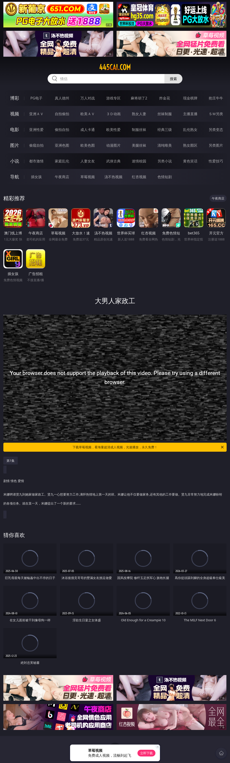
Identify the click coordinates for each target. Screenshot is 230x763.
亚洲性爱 (36, 129)
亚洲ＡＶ (36, 113)
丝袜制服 (164, 113)
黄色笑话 (190, 161)
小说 (14, 161)
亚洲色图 (62, 145)
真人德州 (62, 98)
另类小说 (164, 161)
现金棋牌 (190, 98)
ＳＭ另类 (216, 113)
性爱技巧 (216, 161)
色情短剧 (164, 176)
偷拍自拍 (62, 129)
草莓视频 (87, 176)
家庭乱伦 (62, 161)
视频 (14, 114)
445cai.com (115, 67)
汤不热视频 (113, 176)
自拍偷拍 (62, 113)
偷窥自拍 (36, 145)
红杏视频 (139, 176)
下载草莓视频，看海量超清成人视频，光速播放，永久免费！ (148, 447)
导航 (14, 177)
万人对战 (87, 98)
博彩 (14, 98)
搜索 (173, 78)
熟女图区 (190, 145)
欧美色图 (87, 145)
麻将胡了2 (139, 98)
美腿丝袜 (139, 145)
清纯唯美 (164, 145)
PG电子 (36, 98)
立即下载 (146, 753)
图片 (14, 145)
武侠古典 (113, 161)
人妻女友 (87, 161)
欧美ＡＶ (87, 113)
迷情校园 (139, 161)
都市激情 (36, 161)
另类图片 (216, 145)
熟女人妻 (139, 113)
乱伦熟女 (190, 129)
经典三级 (164, 129)
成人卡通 (87, 129)
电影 (14, 129)
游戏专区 (113, 98)
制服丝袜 (139, 129)
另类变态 (216, 129)
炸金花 (164, 98)
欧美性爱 (113, 129)
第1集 (11, 460)
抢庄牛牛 (216, 98)
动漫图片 (113, 145)
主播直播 (190, 113)
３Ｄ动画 (113, 113)
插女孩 (36, 176)
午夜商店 (62, 176)
